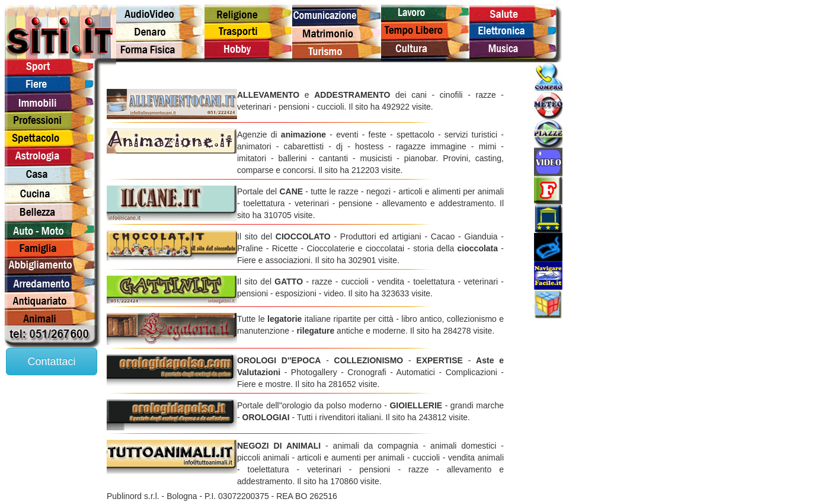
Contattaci (51, 361)
